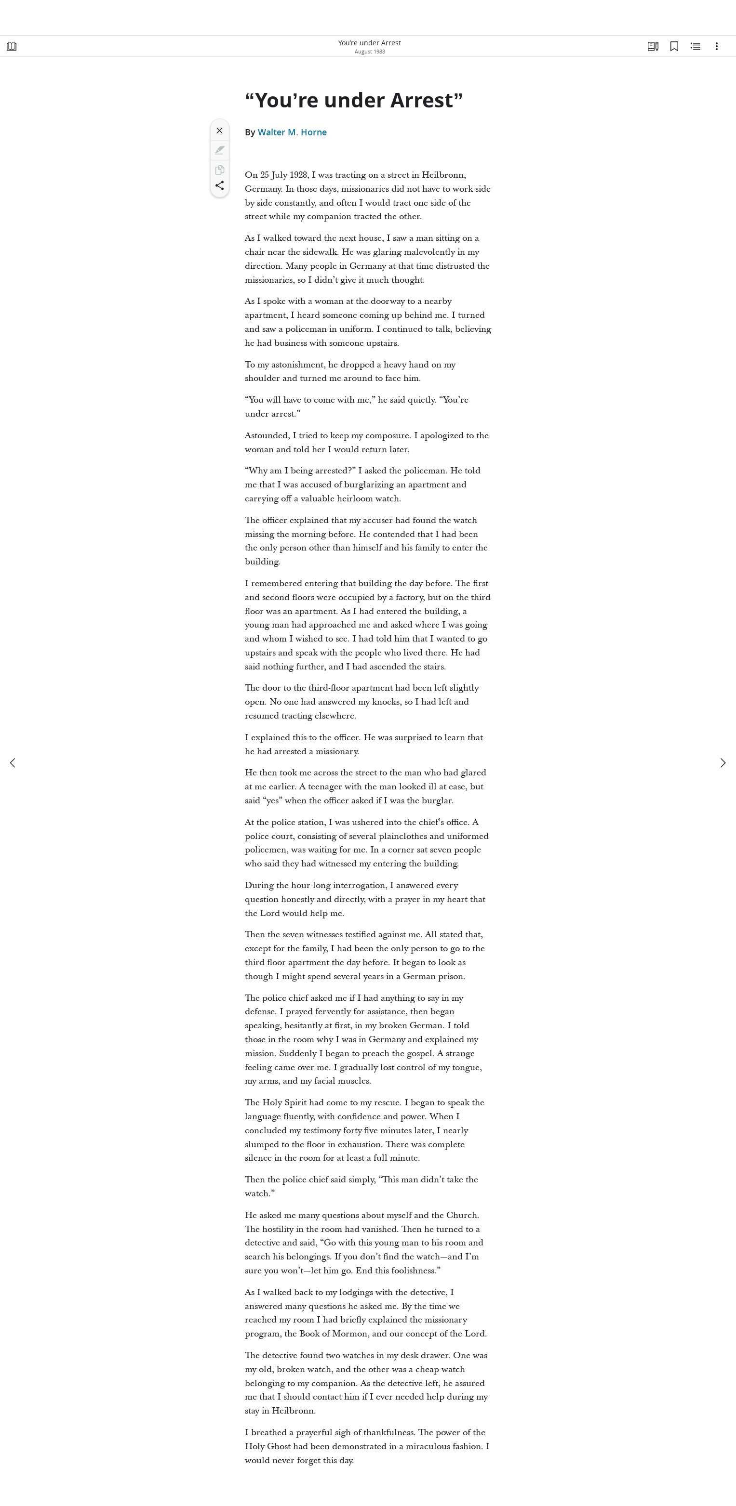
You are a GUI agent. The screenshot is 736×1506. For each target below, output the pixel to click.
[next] (722, 763)
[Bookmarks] (674, 46)
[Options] (716, 46)
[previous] (13, 763)
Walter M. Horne (292, 132)
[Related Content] (695, 46)
